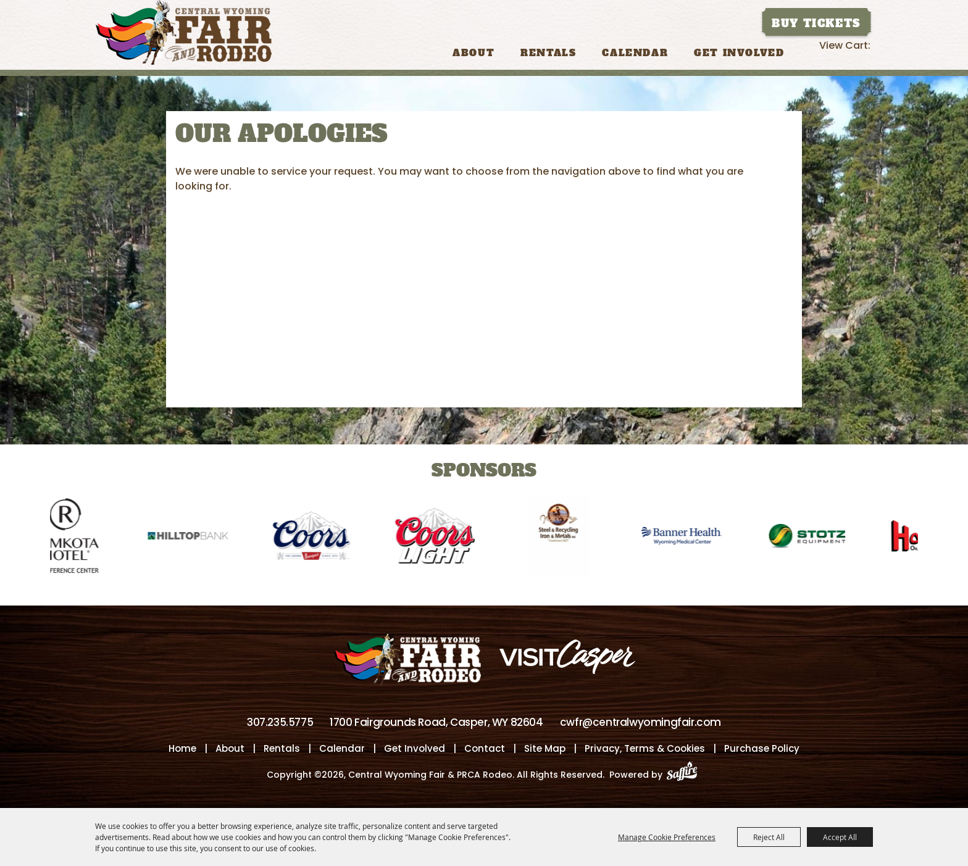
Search (808, 52)
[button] (15, 527)
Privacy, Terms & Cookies (645, 748)
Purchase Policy (761, 748)
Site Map (544, 748)
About (473, 52)
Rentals (548, 52)
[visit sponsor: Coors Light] (440, 538)
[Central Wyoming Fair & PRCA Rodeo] (184, 32)
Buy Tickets (816, 23)
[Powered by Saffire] (685, 774)
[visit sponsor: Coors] (317, 538)
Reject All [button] (769, 837)
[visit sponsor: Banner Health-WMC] (687, 538)
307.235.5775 (280, 722)
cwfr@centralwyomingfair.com (640, 722)
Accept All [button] (840, 837)
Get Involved (739, 52)
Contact (484, 748)
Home (182, 748)
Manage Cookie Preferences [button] (667, 837)
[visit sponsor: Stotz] (810, 538)
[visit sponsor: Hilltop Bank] (193, 538)
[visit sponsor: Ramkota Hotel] (70, 538)
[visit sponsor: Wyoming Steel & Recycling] (564, 538)
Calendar (635, 52)
